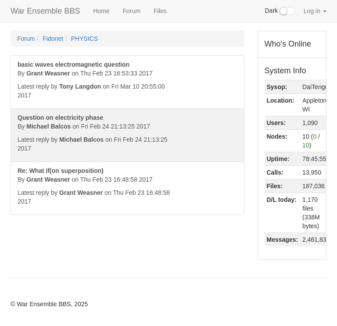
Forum (131, 10)
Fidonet (53, 38)
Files (160, 10)
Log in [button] (315, 10)
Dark (280, 11)
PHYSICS (84, 38)
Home (101, 10)
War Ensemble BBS (45, 11)
